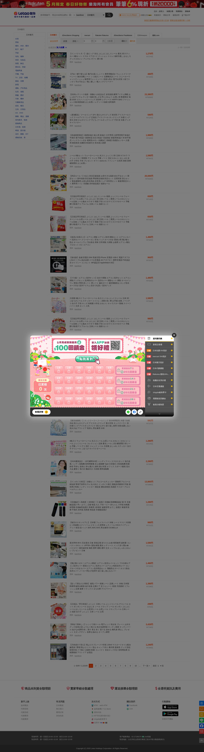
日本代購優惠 (160, 368)
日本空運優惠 (160, 386)
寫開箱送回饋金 (160, 398)
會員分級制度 (160, 404)
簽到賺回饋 (160, 338)
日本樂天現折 (160, 362)
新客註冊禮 (160, 344)
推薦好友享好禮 (160, 380)
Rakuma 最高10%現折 (160, 374)
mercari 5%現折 (160, 356)
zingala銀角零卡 (160, 392)
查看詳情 (39, 412)
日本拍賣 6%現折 (160, 350)
